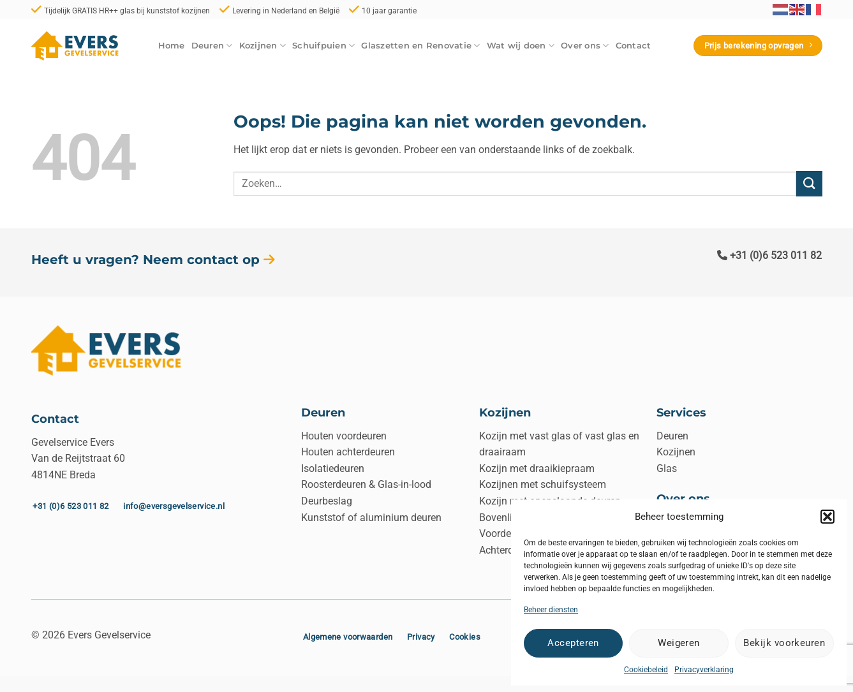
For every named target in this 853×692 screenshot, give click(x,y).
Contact (633, 45)
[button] (827, 516)
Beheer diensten (551, 609)
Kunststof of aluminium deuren (371, 518)
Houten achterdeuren (348, 452)
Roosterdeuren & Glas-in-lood (366, 484)
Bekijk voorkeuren (784, 643)
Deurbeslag (326, 501)
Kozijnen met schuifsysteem (542, 484)
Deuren (212, 46)
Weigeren (679, 643)
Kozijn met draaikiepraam (537, 468)
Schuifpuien (323, 46)
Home (171, 45)
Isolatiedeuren (332, 468)
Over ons (585, 46)
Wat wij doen (521, 46)
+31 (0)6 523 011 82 (769, 255)
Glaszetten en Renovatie (420, 46)
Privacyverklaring (704, 669)
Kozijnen (262, 46)
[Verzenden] (809, 183)
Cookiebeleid (646, 669)
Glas (666, 468)
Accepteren (573, 643)
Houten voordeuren (344, 436)
